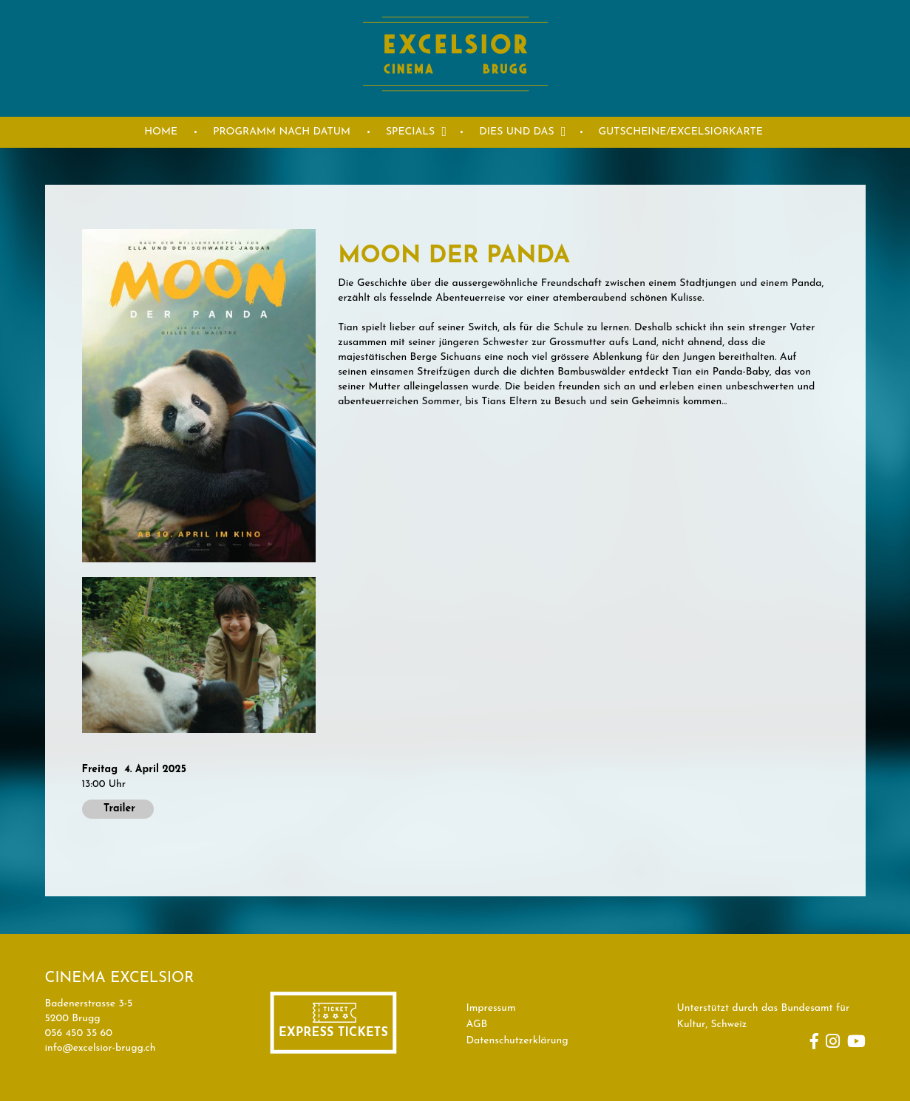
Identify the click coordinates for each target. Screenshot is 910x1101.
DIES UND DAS (516, 131)
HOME (160, 131)
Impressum (491, 1008)
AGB (477, 1024)
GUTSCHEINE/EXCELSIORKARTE (681, 131)
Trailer (118, 808)
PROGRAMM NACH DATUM (281, 131)
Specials (410, 131)
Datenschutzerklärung (517, 1040)
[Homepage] (455, 108)
